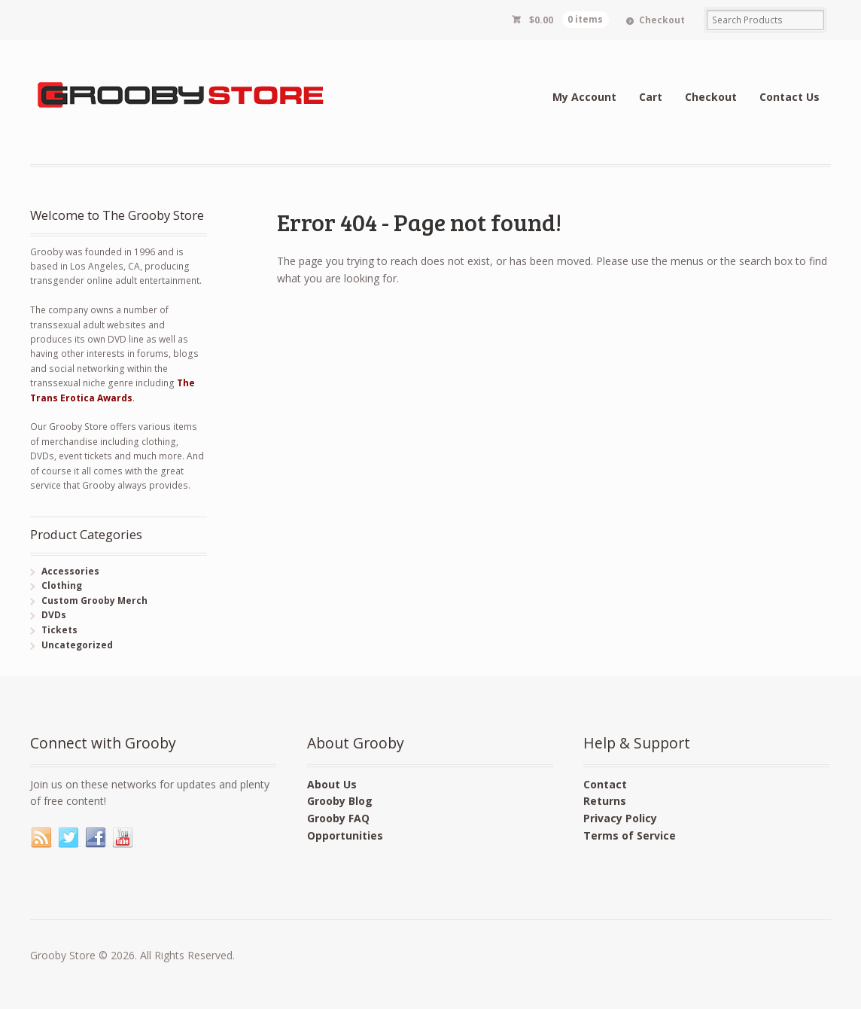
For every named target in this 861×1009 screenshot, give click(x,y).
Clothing (61, 585)
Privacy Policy (620, 818)
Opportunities (345, 835)
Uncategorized (77, 645)
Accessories (70, 571)
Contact (605, 784)
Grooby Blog (340, 801)
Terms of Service (629, 835)
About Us (332, 784)
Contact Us (789, 97)
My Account (584, 97)
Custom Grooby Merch (94, 600)
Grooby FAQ (338, 818)
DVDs (53, 614)
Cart (650, 97)
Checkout (662, 20)
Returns (604, 801)
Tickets (59, 629)
